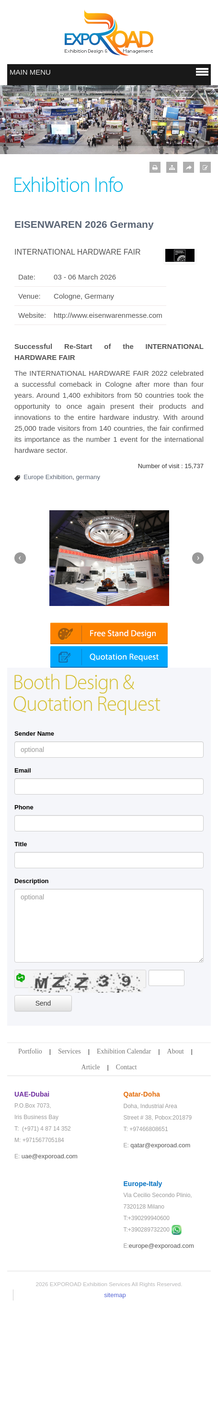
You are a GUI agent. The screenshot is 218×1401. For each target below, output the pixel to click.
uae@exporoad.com (50, 1251)
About (175, 1147)
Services (69, 1147)
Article (90, 1162)
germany (88, 477)
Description (31, 976)
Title (20, 939)
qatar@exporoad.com (160, 1240)
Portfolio (30, 1147)
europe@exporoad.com (161, 1341)
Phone (24, 903)
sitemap (115, 1390)
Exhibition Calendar (124, 1147)
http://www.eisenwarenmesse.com (108, 315)
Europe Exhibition (47, 477)
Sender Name (34, 829)
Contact (126, 1162)
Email (22, 866)
